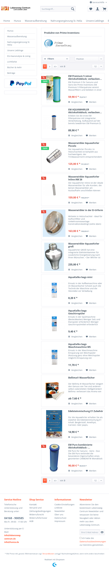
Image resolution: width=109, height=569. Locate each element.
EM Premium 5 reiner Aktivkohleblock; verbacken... (85, 77)
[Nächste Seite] (50, 66)
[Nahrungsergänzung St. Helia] (66, 20)
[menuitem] (58, 10)
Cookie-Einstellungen (64, 504)
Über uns (58, 514)
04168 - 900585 (14, 518)
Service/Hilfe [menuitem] (97, 2)
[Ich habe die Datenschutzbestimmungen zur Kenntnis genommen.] (80, 538)
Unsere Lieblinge (15, 50)
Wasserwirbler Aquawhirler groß (83, 245)
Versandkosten (48, 553)
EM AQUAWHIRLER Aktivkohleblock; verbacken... (85, 111)
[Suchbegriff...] (58, 9)
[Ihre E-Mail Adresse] (90, 532)
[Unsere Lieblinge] (95, 20)
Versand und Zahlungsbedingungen (40, 509)
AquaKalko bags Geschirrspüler (77, 312)
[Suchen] (73, 9)
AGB (31, 521)
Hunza (10, 30)
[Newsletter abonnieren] (102, 532)
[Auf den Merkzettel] (91, 102)
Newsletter (59, 511)
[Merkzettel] (90, 9)
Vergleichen (75, 102)
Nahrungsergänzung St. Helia (18, 43)
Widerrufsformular (38, 518)
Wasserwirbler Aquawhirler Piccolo (83, 144)
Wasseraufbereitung (17, 36)
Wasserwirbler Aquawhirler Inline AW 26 (83, 178)
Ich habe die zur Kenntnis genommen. (93, 541)
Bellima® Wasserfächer (81, 377)
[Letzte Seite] (55, 66)
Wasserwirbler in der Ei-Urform (85, 210)
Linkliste (58, 507)
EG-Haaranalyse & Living (18, 56)
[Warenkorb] (104, 9)
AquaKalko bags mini (80, 277)
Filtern (49, 58)
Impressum (59, 521)
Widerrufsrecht (36, 514)
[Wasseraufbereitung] (36, 20)
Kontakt (33, 504)
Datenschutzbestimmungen (93, 541)
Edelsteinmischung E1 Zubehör (85, 411)
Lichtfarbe (12, 61)
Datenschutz (60, 518)
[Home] (6, 20)
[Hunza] (17, 20)
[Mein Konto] (97, 9)
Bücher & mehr (14, 67)
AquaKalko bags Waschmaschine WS (79, 345)
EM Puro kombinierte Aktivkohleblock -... (80, 446)
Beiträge (11, 73)
